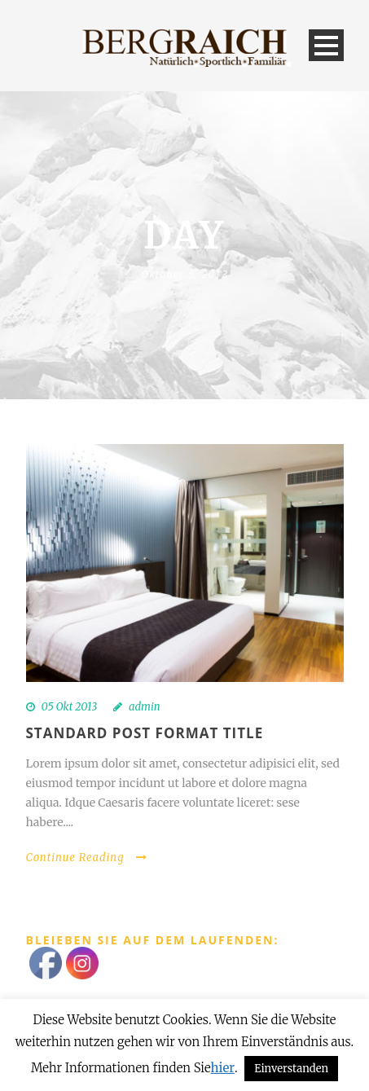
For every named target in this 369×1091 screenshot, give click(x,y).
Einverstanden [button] (291, 1069)
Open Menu (326, 45)
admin (144, 707)
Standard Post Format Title (145, 733)
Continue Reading (87, 857)
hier (223, 1068)
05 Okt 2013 (70, 707)
